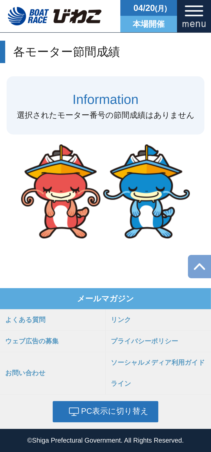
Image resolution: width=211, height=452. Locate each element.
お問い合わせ (25, 373)
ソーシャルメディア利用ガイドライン (158, 373)
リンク (121, 319)
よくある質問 (25, 319)
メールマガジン (105, 298)
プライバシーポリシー (144, 341)
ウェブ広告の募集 (32, 341)
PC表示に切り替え (114, 411)
